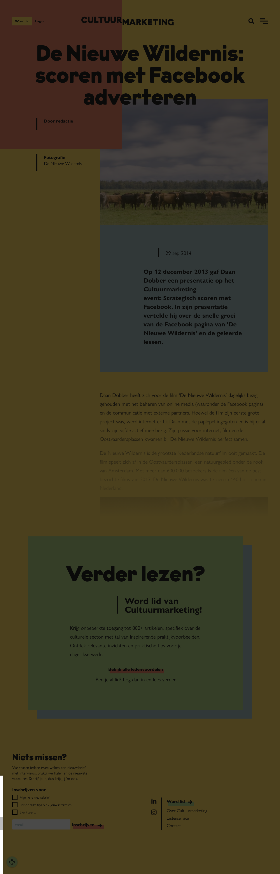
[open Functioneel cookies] (67, 824)
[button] (32, 823)
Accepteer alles (37, 853)
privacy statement (19, 809)
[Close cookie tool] (67, 783)
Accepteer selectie (37, 865)
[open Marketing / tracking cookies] (67, 837)
